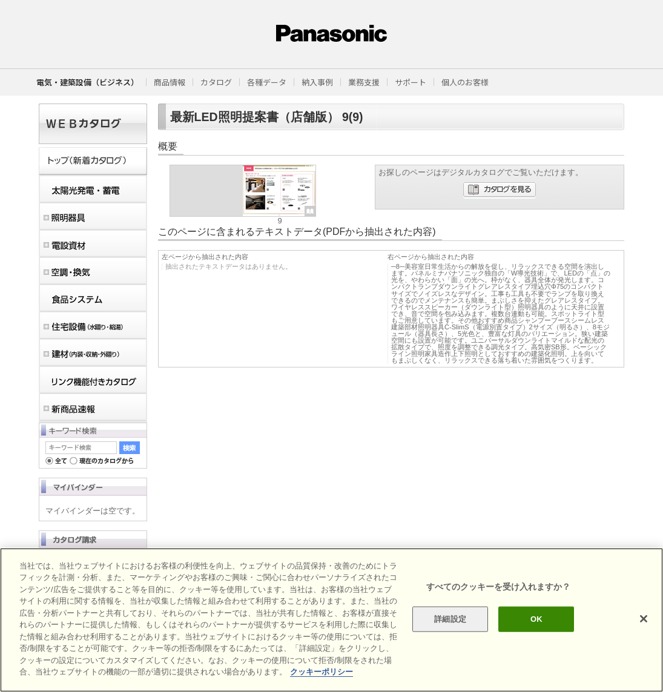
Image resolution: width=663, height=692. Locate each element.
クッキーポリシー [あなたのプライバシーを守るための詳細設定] (321, 671)
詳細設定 (450, 619)
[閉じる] (643, 618)
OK (536, 619)
